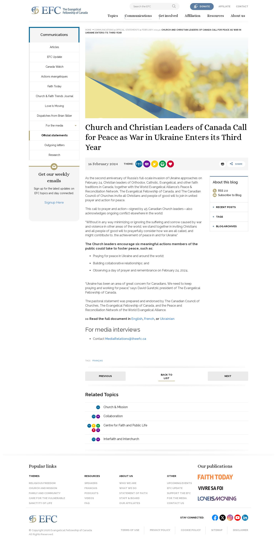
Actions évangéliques (54, 76)
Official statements (54, 135)
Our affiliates (129, 503)
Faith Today (55, 86)
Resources (215, 16)
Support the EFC (179, 493)
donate (205, 6)
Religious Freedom (42, 483)
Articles (54, 47)
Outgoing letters (54, 145)
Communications (138, 16)
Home (88, 30)
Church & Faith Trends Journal (54, 96)
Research (54, 154)
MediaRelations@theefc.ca (125, 339)
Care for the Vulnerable (47, 498)
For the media (54, 125)
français (97, 360)
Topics (113, 16)
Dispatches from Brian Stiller (54, 115)
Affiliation (192, 16)
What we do (128, 488)
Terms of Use (130, 530)
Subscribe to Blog (229, 195)
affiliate (224, 6)
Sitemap (216, 530)
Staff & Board (129, 498)
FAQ (87, 503)
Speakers (90, 483)
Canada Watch (54, 66)
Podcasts (91, 493)
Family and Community (44, 493)
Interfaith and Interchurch (121, 439)
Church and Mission (43, 488)
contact (242, 6)
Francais (90, 488)
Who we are (127, 483)
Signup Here (54, 202)
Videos (89, 498)
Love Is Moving (54, 105)
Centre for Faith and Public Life (125, 425)
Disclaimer (240, 530)
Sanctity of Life (40, 503)
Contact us (175, 503)
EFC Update (54, 56)
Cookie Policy (191, 530)
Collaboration (113, 416)
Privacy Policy (160, 530)
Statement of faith (133, 493)
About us (238, 16)
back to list (166, 376)
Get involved (168, 16)
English (137, 319)
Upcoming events (179, 483)
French (149, 319)
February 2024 (150, 30)
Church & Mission (115, 407)
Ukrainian (167, 319)
